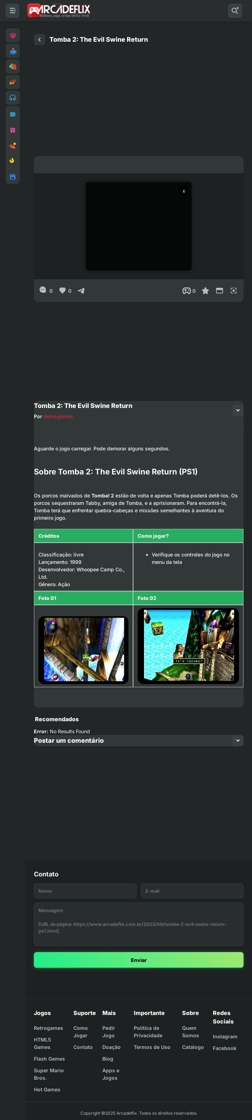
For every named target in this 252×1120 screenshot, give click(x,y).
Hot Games (47, 1089)
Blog (107, 1059)
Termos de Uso (152, 1047)
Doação (111, 1047)
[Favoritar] (205, 291)
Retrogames (58, 416)
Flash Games (49, 1059)
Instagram (225, 1036)
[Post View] (189, 291)
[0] (46, 291)
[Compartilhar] (81, 291)
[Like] (64, 291)
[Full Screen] (233, 291)
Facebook (224, 1048)
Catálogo (193, 1047)
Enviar (139, 960)
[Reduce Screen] (219, 291)
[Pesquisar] (235, 11)
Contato (83, 1047)
